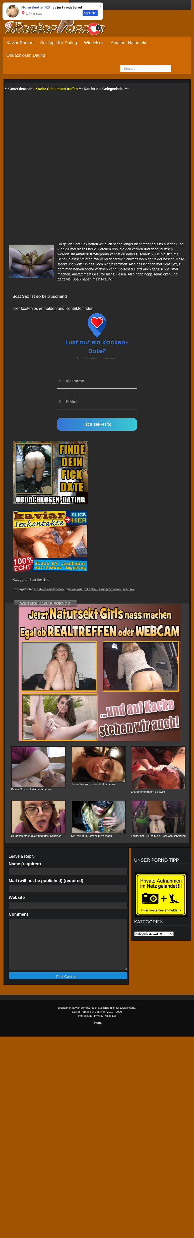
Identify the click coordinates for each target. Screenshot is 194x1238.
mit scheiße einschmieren (102, 589)
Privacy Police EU (105, 1015)
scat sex (128, 589)
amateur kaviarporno (49, 589)
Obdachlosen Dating (26, 55)
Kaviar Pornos (20, 42)
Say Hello (90, 13)
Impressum (85, 1015)
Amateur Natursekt (128, 42)
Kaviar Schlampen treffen (56, 89)
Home (98, 1023)
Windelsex (94, 42)
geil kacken (74, 589)
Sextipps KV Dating (58, 42)
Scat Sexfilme (39, 579)
